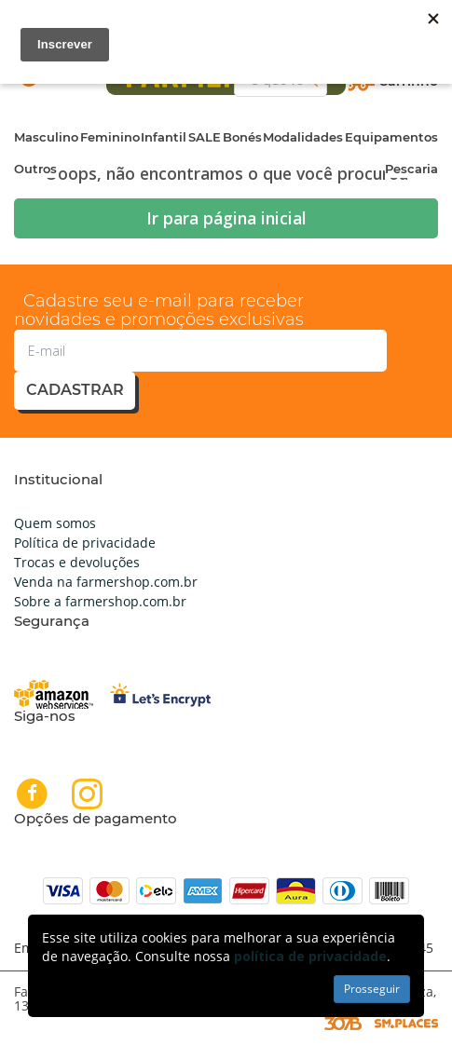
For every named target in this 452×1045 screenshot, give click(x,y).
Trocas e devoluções (77, 562)
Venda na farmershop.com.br (106, 582)
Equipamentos (391, 136)
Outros (35, 168)
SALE (204, 136)
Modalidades (303, 136)
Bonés (242, 136)
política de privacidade (310, 956)
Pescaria (411, 168)
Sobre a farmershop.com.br (100, 601)
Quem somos (55, 523)
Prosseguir (372, 989)
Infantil (163, 136)
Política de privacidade (85, 543)
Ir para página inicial (226, 218)
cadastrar (75, 390)
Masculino (46, 136)
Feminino (110, 136)
